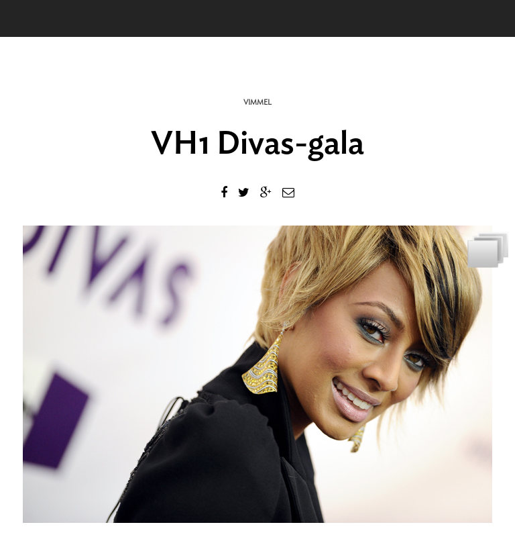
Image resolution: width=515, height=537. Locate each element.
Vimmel (257, 102)
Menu (30, 18)
